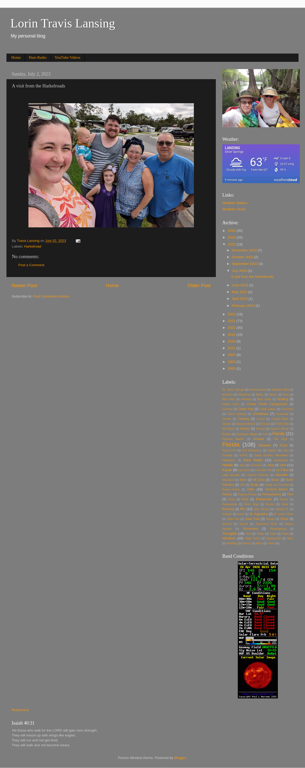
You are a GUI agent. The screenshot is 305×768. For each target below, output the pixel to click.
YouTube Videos (67, 57)
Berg (286, 394)
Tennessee (250, 529)
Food (283, 445)
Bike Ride (228, 399)
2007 (232, 355)
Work (259, 543)
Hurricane (256, 465)
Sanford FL (282, 509)
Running (228, 509)
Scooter (227, 514)
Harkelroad (32, 246)
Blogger (180, 758)
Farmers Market (233, 439)
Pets (290, 494)
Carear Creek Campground (267, 404)
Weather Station (234, 203)
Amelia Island (257, 389)
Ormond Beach (276, 489)
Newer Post (24, 285)
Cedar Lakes (268, 409)
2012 (232, 348)
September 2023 (245, 264)
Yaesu (271, 543)
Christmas (260, 414)
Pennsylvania (271, 494)
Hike (242, 465)
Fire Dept (280, 439)
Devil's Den (282, 423)
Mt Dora (259, 480)
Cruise (261, 418)
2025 (232, 231)
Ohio (251, 489)
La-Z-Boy (282, 470)
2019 (232, 335)
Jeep (270, 465)
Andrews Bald (280, 389)
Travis (285, 533)
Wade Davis (252, 538)
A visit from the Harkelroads (252, 277)
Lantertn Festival (257, 474)
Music (275, 480)
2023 (232, 244)
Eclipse (226, 434)
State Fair (233, 518)
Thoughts (229, 533)
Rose (284, 504)
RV (242, 509)
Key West (244, 470)
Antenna (227, 394)
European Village (246, 434)
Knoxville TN (263, 470)
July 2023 (240, 271)
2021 (232, 321)
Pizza (231, 499)
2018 (232, 341)
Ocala (254, 485)
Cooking (243, 419)
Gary (286, 450)
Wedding (231, 543)
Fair (265, 434)
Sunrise (227, 523)
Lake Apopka (231, 474)
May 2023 (240, 292)
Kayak (227, 470)
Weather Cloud (234, 209)
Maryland (228, 479)
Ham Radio (38, 57)
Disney (245, 428)
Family (278, 433)
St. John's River (283, 514)
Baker (259, 394)
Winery (246, 543)
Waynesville (273, 538)
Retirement (20, 710)
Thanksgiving (278, 528)
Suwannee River (266, 523)
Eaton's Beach (280, 428)
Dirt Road (228, 428)
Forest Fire (229, 450)
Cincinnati (282, 413)
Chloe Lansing (236, 413)
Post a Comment (31, 265)
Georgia (227, 455)
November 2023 (245, 250)
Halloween (228, 460)
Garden (272, 450)
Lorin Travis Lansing (62, 23)
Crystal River (279, 418)
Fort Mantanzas (252, 450)
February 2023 (244, 306)
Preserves (264, 499)
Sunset (243, 523)
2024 (232, 237)
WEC (290, 538)
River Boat (252, 504)
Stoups (270, 518)
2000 (232, 368)
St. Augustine (258, 514)
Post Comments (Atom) (51, 296)
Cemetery (287, 409)
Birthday (246, 399)
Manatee (281, 475)
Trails (273, 533)
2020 (232, 328)
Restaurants (229, 504)
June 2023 (240, 285)
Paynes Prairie (247, 494)
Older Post (199, 285)
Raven (284, 499)
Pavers (227, 494)
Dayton (226, 423)
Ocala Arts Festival (277, 484)
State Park (252, 519)
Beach (273, 394)
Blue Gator (264, 399)
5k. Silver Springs (233, 389)
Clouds (226, 418)
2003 (232, 362)
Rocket (270, 504)
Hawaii (227, 465)
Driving (260, 428)
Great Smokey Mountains (271, 455)
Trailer (260, 533)
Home (16, 57)
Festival (258, 439)
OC (242, 484)
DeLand (265, 423)
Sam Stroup (261, 509)
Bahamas (244, 394)
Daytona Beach (245, 423)
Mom (243, 480)
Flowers (264, 445)
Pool (245, 499)
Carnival (227, 409)
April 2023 (240, 299)
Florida (230, 444)
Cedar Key (245, 409)
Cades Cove (230, 404)
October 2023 (243, 257)
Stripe (284, 519)
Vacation (229, 538)
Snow (240, 514)
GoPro (243, 455)
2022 (232, 314)
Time (248, 533)
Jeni (283, 465)
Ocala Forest (231, 489)
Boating (282, 399)
